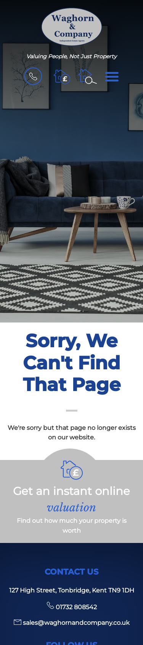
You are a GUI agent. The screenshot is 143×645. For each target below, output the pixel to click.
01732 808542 (72, 607)
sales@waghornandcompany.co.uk (72, 622)
